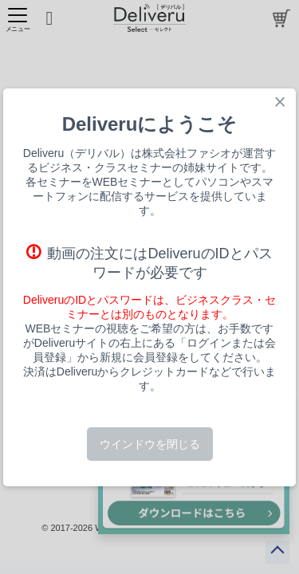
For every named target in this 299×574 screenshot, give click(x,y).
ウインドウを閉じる (150, 444)
